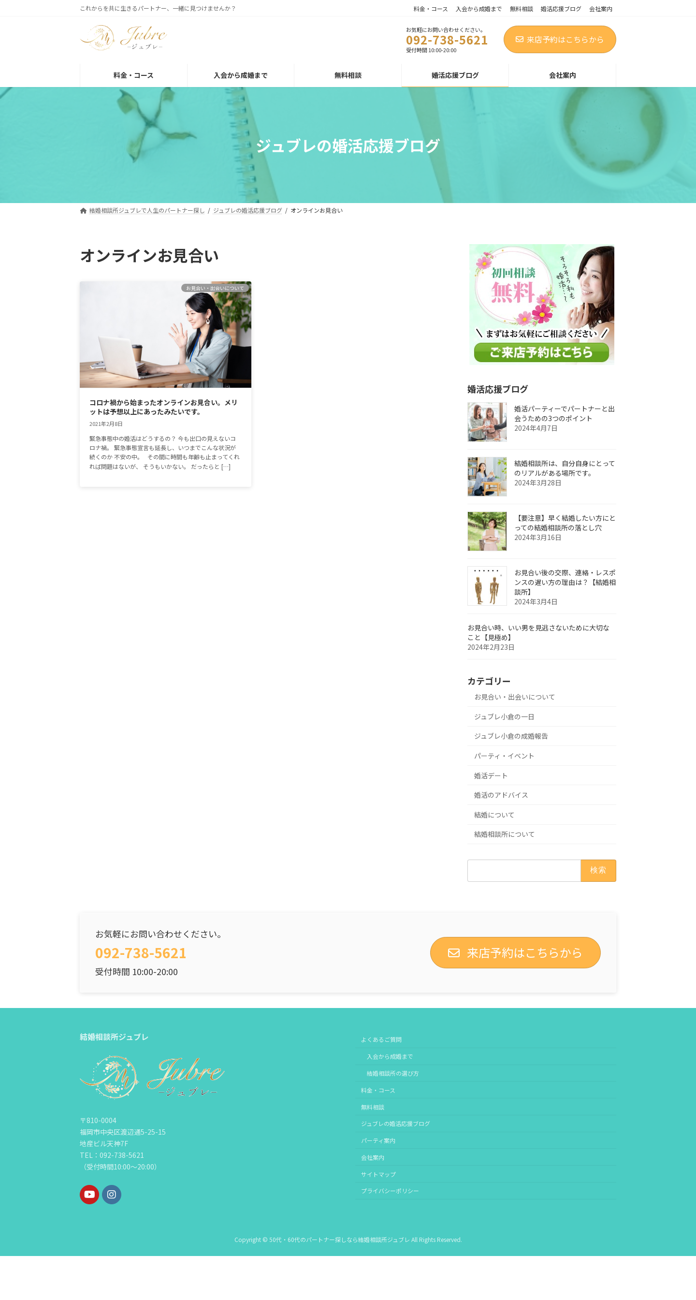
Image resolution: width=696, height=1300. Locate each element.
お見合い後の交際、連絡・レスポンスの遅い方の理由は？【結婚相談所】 (565, 582)
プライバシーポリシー (390, 1190)
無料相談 (521, 9)
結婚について (494, 814)
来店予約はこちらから (560, 39)
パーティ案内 (378, 1140)
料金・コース (431, 9)
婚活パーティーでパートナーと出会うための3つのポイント (564, 413)
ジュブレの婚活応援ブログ (395, 1123)
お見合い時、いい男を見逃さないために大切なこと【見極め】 (538, 632)
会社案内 (600, 9)
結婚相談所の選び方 (393, 1073)
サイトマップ (378, 1174)
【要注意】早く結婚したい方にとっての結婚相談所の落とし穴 (565, 522)
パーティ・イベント (504, 755)
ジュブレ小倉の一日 (504, 716)
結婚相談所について (504, 834)
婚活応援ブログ (561, 9)
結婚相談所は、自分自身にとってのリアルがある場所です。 (564, 468)
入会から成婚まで (479, 9)
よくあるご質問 (381, 1039)
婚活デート (491, 775)
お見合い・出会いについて (514, 696)
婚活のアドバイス (501, 795)
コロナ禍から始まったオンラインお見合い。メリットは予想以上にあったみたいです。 (163, 407)
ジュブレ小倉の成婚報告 (511, 736)
